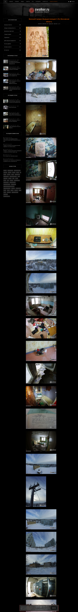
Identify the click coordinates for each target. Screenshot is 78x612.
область (12, 190)
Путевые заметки (12, 47)
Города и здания (12, 34)
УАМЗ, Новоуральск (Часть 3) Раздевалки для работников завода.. (14, 89)
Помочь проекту (53, 1)
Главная (11, 1)
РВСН (13, 178)
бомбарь (11, 180)
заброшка (13, 188)
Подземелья (12, 37)
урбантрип (9, 192)
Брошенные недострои (12, 31)
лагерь (5, 190)
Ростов (5, 180)
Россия (16, 178)
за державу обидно (7, 184)
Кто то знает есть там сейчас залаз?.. (10, 156)
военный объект (12, 182)
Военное (40, 23)
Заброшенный (6, 176)
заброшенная (13, 184)
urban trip (5, 172)
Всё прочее (12, 50)
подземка (16, 190)
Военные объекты (12, 25)
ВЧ (20, 172)
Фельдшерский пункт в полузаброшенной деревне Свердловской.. (14, 62)
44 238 (55, 23)
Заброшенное (17, 174)
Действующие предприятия (12, 41)
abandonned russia (17, 170)
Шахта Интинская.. (12, 107)
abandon (5, 170)
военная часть (6, 182)
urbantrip (9, 172)
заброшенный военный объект (9, 186)
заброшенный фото (7, 188)
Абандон (13, 172)
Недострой (5, 178)
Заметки (28, 1)
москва (8, 190)
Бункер (17, 172)
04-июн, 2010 (46, 23)
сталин (5, 192)
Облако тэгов (12, 166)
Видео (22, 1)
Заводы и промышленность (12, 28)
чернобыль (6, 194)
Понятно (54, 608)
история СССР (18, 188)
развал (20, 190)
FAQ (33, 1)
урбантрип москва (15, 192)
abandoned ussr (10, 170)
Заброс (12, 174)
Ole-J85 (51, 23)
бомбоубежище (17, 180)
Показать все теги (7, 196)
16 (59, 23)
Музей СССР (45, 1)
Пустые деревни (12, 44)
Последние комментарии (12, 133)
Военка (5, 174)
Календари (38, 1)
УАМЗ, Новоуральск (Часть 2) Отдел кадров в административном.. (14, 82)
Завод (19, 176)
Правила (17, 1)
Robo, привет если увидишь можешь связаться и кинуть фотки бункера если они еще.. (11, 140)
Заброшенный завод (13, 176)
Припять (9, 178)
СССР (8, 180)
